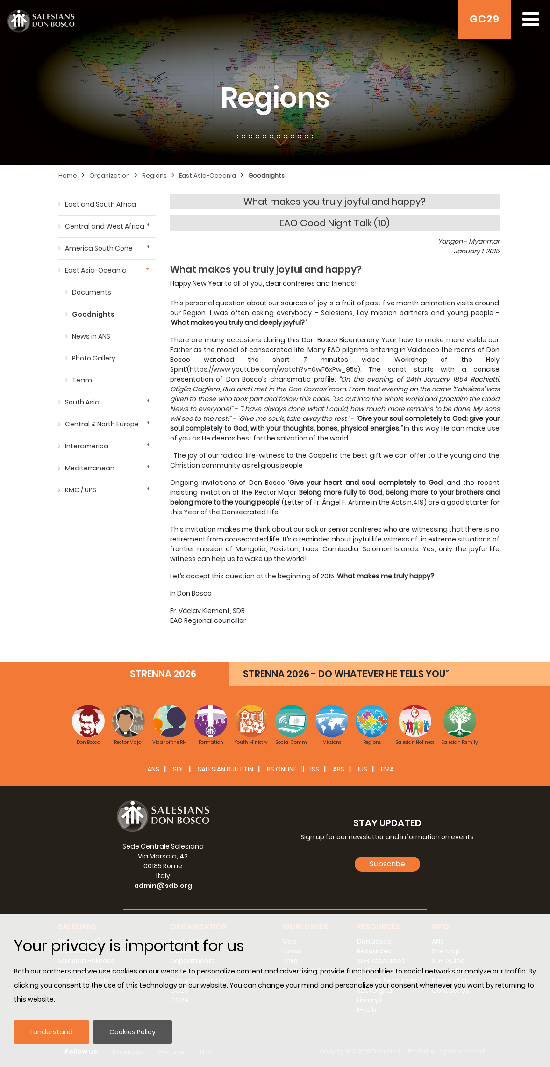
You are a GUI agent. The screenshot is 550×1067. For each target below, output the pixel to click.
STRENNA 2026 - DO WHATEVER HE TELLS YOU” (346, 673)
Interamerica (86, 446)
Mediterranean (89, 468)
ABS (338, 769)
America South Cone (99, 248)
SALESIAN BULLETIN (225, 769)
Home (67, 175)
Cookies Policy (132, 1032)
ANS (153, 769)
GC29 (485, 19)
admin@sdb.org (163, 885)
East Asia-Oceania (207, 175)
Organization (109, 175)
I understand (51, 1032)
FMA (387, 769)
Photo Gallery (93, 358)
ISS (314, 769)
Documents (91, 292)
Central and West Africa (104, 226)
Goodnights (266, 175)
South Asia (82, 402)
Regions (154, 175)
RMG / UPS (80, 490)
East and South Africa (100, 204)
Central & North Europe (102, 424)
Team (82, 380)
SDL (178, 769)
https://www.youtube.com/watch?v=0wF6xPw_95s (273, 369)
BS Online (282, 769)
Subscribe (387, 863)
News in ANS (91, 336)
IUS (362, 769)
